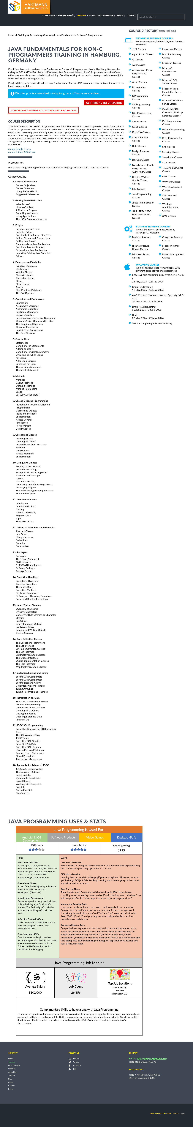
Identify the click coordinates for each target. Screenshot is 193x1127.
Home (11, 35)
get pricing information (104, 102)
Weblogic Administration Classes (170, 207)
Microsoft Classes (171, 62)
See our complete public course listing (152, 323)
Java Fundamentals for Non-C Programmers (79, 35)
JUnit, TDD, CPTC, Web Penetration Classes (142, 214)
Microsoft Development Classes (169, 71)
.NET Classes (139, 48)
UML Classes (169, 176)
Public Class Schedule (101, 15)
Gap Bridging (65, 15)
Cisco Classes (139, 121)
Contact (131, 15)
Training (81, 15)
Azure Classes (139, 81)
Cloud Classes (139, 126)
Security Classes (170, 151)
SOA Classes (168, 162)
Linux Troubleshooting (143, 306)
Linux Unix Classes (172, 48)
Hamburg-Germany (42, 35)
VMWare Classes (171, 181)
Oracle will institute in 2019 (122, 928)
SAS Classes (168, 146)
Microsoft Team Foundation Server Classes (172, 92)
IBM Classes (138, 188)
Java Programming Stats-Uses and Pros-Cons (43, 110)
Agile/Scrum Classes (142, 54)
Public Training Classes (32, 78)
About (120, 15)
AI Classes (137, 59)
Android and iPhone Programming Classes (142, 73)
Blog (10, 1079)
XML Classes (169, 215)
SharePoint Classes (172, 157)
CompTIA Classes (141, 132)
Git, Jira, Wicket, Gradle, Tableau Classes (140, 180)
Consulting (49, 15)
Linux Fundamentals (142, 286)
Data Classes (139, 145)
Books (10, 1089)
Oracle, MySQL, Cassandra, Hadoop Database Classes (172, 112)
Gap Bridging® (14, 1065)
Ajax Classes (138, 64)
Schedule (12, 1069)
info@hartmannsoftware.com (152, 1058)
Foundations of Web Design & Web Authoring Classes (142, 168)
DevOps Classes (140, 159)
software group (164, 1113)
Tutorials (11, 1075)
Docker (136, 315)
